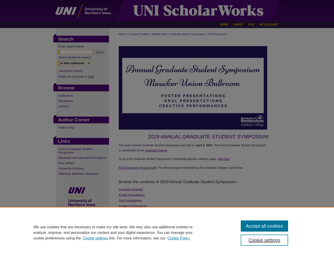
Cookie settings (95, 238)
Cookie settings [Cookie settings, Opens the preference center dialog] (264, 240)
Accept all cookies (264, 226)
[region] (167, 232)
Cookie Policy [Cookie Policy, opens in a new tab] (178, 238)
